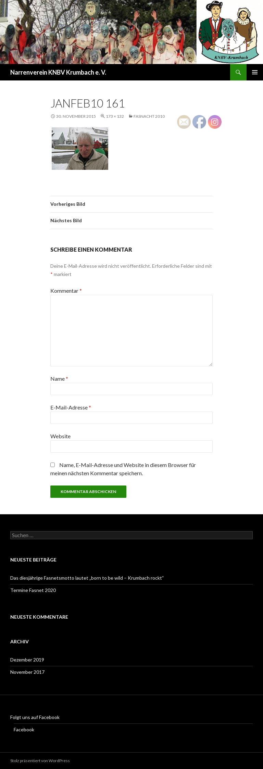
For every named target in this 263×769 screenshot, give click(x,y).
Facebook (24, 729)
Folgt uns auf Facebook (35, 717)
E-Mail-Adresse (70, 407)
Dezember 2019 (27, 660)
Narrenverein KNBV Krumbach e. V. (58, 72)
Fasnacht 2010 (149, 116)
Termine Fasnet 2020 (33, 590)
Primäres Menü (255, 72)
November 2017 (27, 672)
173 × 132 (115, 116)
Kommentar (66, 290)
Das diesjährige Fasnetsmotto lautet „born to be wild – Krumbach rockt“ (87, 578)
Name (59, 378)
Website (60, 436)
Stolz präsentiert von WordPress (40, 760)
